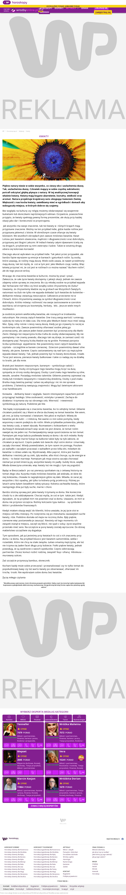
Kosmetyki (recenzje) (51, 889)
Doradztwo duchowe (70, 854)
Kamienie (66, 864)
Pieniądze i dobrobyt (70, 852)
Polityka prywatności (70, 876)
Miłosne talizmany (98, 850)
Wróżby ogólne (68, 857)
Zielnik (65, 867)
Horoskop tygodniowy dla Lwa (44, 867)
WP (3, 131)
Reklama (63, 886)
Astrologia (66, 859)
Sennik (84, 8)
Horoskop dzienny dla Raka (14, 864)
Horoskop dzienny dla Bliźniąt (14, 862)
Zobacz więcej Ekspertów (44, 806)
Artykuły (72, 8)
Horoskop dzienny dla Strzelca (15, 877)
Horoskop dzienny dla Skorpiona (15, 874)
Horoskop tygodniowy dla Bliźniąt (45, 862)
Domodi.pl (20, 889)
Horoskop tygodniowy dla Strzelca (46, 877)
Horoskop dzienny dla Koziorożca (16, 850)
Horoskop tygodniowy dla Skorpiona (46, 874)
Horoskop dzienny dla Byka (14, 859)
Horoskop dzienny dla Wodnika (15, 852)
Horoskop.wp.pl (12, 131)
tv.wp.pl (65, 889)
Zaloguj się (101, 8)
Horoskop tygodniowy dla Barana (45, 857)
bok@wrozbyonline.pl (19, 886)
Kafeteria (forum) (33, 889)
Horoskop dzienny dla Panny (14, 869)
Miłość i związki (68, 850)
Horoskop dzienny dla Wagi (14, 872)
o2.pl (72, 889)
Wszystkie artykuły (77, 886)
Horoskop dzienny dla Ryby (14, 854)
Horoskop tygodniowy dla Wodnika (46, 852)
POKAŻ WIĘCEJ (63, 881)
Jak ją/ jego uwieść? (98, 857)
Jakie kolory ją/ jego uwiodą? (102, 854)
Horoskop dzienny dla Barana (14, 857)
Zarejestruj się (103, 12)
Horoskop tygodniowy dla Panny (45, 869)
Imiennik (44, 12)
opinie (23, 729)
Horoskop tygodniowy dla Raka (45, 864)
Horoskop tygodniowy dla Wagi (45, 872)
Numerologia (67, 862)
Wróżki (94, 869)
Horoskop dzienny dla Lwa (13, 867)
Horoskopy (46, 8)
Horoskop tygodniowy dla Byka (45, 859)
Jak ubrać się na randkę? (100, 852)
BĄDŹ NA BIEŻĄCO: (115, 839)
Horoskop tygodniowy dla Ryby (45, 854)
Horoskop (95, 874)
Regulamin (66, 874)
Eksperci (59, 8)
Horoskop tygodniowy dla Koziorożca (47, 850)
